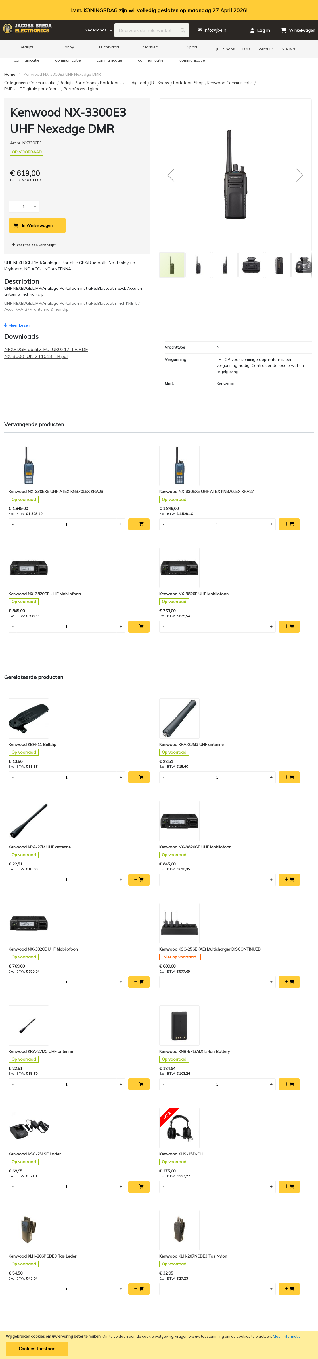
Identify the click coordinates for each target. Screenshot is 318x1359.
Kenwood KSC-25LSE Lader (35, 873)
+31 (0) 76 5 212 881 (253, 1192)
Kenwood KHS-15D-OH (106, 873)
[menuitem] (26, 49)
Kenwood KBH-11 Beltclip (32, 651)
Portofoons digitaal (82, 88)
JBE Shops (160, 82)
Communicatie (43, 82)
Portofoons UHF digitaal (123, 82)
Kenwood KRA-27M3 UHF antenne (191, 762)
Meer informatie (287, 1336)
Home (9, 74)
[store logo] (43, 30)
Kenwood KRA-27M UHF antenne (190, 651)
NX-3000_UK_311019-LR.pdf (36, 356)
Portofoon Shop (189, 82)
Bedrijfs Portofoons (78, 82)
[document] (159, 1345)
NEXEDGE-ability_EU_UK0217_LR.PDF (46, 349)
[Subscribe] (172, 1030)
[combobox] (152, 30)
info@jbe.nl (174, 1113)
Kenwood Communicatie (230, 82)
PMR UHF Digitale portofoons (32, 88)
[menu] (159, 49)
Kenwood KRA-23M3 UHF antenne (116, 651)
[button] (99, 30)
